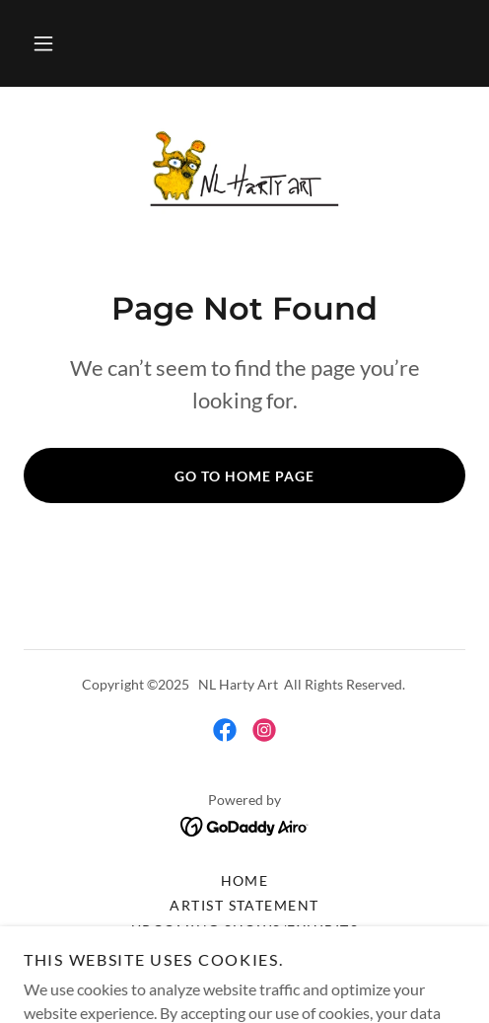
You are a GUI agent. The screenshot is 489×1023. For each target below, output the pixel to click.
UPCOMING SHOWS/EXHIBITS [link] (244, 929)
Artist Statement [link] (244, 905)
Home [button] (245, 880)
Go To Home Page (244, 476)
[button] (43, 43)
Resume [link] (244, 954)
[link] (244, 172)
